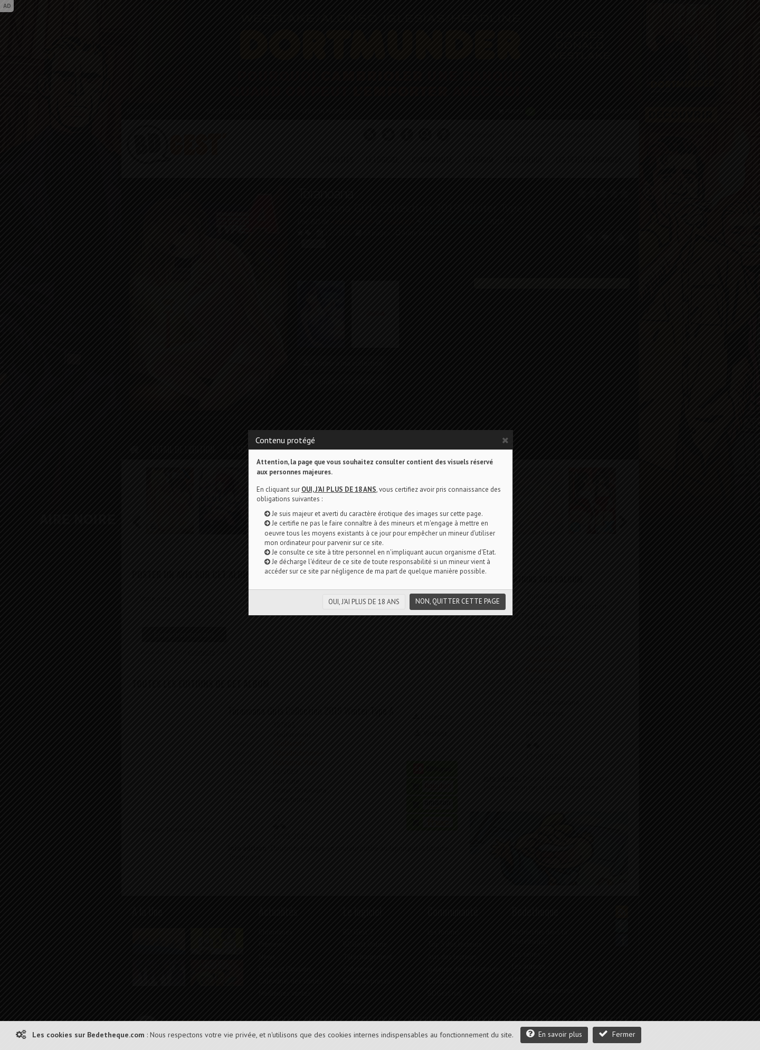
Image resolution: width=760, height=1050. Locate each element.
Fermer (616, 1034)
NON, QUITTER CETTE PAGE (457, 601)
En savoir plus (554, 1034)
